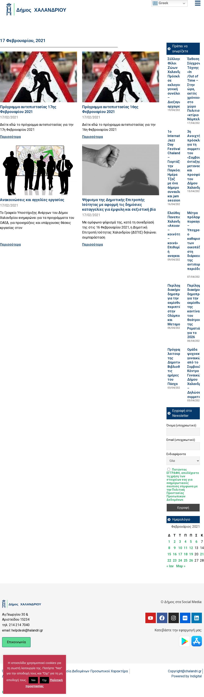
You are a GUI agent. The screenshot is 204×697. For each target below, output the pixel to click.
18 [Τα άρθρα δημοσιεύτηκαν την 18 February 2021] (185, 554)
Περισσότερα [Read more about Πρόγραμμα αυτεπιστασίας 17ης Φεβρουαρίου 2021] (10, 137)
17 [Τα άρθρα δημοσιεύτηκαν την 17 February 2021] (180, 554)
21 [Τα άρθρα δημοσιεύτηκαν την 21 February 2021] (202, 554)
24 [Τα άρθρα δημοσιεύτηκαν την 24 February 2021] (180, 560)
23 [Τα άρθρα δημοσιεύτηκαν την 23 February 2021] (175, 560)
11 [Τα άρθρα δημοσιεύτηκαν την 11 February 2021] (185, 548)
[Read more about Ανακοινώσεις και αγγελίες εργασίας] (38, 169)
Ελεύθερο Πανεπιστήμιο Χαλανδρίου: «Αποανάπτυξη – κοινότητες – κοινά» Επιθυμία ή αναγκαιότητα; (179, 234)
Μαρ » (180, 566)
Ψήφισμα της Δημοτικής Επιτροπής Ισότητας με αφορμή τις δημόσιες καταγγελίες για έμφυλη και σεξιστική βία (119, 205)
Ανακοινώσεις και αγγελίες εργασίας (32, 200)
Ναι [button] (33, 680)
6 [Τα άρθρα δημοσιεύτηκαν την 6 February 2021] (196, 542)
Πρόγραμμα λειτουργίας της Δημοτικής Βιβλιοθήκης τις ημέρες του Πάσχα (177, 367)
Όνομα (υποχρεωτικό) (181, 425)
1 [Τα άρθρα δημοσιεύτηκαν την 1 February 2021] (169, 542)
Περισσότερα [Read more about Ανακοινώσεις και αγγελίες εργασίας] (10, 244)
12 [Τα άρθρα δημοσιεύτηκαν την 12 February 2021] (191, 548)
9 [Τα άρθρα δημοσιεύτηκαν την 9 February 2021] (175, 548)
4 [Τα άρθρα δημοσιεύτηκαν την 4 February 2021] (185, 542)
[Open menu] (198, 3)
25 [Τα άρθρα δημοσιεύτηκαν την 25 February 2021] (185, 560)
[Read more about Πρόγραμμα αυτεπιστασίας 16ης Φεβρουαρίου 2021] (120, 76)
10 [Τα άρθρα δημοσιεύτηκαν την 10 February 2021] (180, 548)
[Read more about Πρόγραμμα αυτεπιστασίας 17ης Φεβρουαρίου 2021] (38, 76)
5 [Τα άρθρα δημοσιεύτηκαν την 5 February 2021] (191, 542)
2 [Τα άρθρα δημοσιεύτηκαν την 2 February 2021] (175, 542)
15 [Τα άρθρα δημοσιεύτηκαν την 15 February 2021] (169, 554)
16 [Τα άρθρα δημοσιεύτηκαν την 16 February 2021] (175, 554)
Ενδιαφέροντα (176, 454)
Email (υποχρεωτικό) (181, 440)
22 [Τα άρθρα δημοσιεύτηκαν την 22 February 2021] (169, 560)
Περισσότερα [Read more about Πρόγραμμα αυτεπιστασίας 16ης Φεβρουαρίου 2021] (92, 137)
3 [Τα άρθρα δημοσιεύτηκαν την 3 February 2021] (180, 542)
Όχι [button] (44, 680)
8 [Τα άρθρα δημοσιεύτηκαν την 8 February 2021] (169, 548)
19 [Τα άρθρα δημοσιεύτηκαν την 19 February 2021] (191, 554)
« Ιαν (170, 566)
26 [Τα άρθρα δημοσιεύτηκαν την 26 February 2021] (191, 560)
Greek (160, 3)
